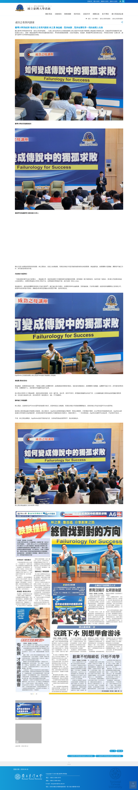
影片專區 (105, 14)
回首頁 (89, 1)
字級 (120, 1)
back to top (133, 785)
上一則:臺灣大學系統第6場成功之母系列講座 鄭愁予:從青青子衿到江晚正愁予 (81, 756)
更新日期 (16, 769)
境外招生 (77, 14)
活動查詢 (58, 14)
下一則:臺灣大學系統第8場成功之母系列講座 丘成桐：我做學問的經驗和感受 (109, 756)
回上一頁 (112, 751)
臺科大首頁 (113, 1)
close (69, 764)
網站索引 (123, 1)
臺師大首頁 (104, 1)
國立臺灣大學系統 (33, 8)
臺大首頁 (96, 1)
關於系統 (48, 14)
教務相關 (67, 14)
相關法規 (96, 14)
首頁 (89, 18)
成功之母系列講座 (105, 18)
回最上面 (119, 751)
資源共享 (86, 14)
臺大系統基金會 (117, 14)
